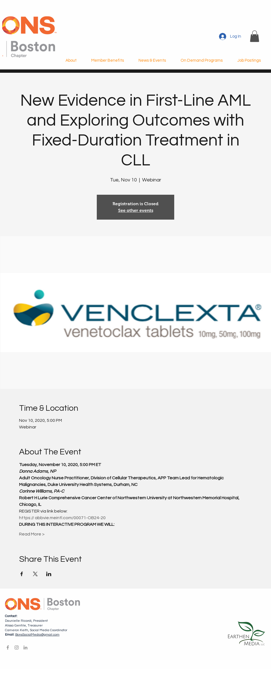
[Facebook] (8, 647)
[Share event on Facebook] (21, 574)
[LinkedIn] (25, 647)
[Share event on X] (35, 574)
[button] (254, 36)
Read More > (32, 534)
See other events (135, 210)
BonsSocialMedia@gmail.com (37, 634)
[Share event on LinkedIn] (48, 574)
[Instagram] (16, 647)
